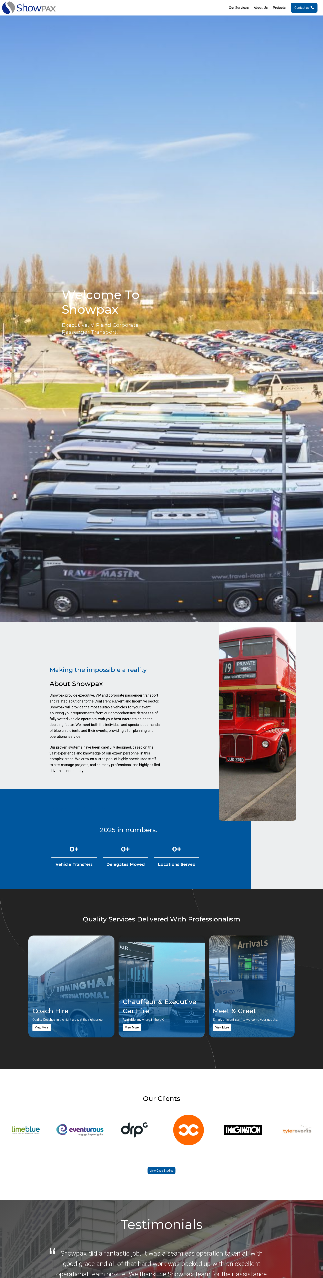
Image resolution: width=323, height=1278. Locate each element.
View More (42, 1028)
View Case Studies (161, 1171)
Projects (279, 8)
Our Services (239, 8)
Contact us (304, 8)
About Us (261, 8)
